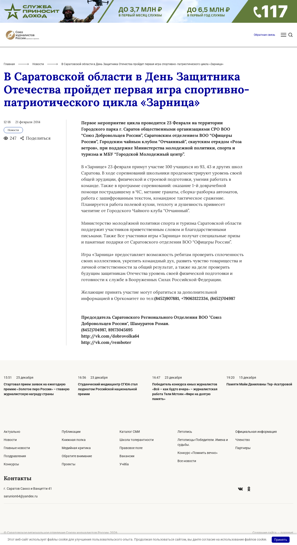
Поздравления (15, 456)
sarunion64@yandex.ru (21, 496)
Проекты (68, 464)
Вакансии (126, 456)
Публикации (71, 431)
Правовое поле (130, 448)
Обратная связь (264, 34)
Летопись (185, 431)
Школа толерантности (136, 440)
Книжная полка (74, 440)
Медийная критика (76, 448)
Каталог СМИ (129, 431)
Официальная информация (256, 431)
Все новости (187, 461)
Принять (280, 540)
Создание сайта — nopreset (272, 533)
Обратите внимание (77, 456)
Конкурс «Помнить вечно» (198, 453)
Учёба (124, 464)
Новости (38, 64)
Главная (9, 64)
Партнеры (243, 448)
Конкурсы (11, 464)
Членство (242, 440)
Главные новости (17, 448)
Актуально (12, 431)
